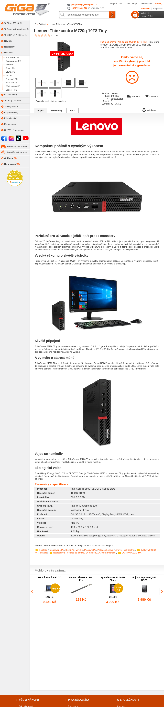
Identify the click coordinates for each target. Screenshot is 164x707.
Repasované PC (56, 550)
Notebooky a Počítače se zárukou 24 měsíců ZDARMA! (79, 553)
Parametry (57, 110)
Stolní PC (69, 550)
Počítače (43, 550)
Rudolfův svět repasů (17, 152)
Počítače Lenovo (105, 550)
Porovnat (134, 96)
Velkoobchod (146, 3)
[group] (49, 590)
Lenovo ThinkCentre (124, 550)
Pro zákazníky (79, 699)
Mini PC (79, 550)
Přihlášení (145, 9)
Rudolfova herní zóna (17, 146)
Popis (40, 110)
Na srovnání (10, 164)
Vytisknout (149, 110)
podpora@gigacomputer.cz (84, 4)
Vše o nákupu (131, 3)
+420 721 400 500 (79, 8)
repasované (117, 98)
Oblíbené (9, 158)
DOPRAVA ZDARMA (131, 553)
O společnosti (116, 3)
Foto (72, 110)
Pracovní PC (90, 550)
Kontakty (159, 3)
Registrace (158, 9)
